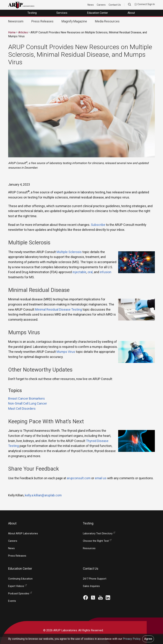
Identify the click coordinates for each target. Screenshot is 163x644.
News (91, 4)
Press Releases (42, 21)
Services (62, 12)
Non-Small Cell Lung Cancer (27, 403)
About (132, 12)
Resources (89, 548)
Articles (23, 32)
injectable (79, 272)
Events (12, 601)
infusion (105, 272)
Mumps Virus (66, 352)
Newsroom (15, 21)
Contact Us (115, 4)
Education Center (98, 12)
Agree (148, 638)
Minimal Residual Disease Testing (58, 309)
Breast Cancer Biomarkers (26, 398)
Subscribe (98, 225)
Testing (32, 12)
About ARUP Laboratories (23, 533)
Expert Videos (16, 586)
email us (100, 478)
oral (90, 272)
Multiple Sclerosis (69, 252)
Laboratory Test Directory (98, 533)
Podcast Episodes (18, 593)
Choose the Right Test (96, 540)
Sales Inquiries (91, 586)
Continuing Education (20, 578)
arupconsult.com (79, 478)
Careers (101, 4)
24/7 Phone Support (94, 578)
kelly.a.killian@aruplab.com (43, 495)
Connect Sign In (144, 4)
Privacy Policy (131, 638)
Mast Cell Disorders (22, 408)
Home (12, 32)
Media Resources (107, 21)
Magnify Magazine (74, 21)
